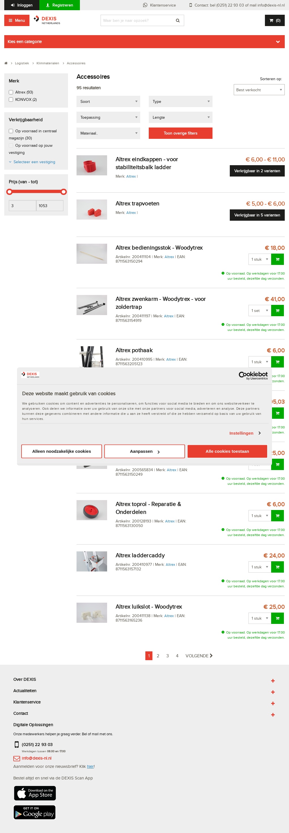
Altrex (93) (24, 92)
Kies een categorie (25, 41)
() (278, 20)
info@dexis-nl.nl (36, 758)
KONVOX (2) (26, 99)
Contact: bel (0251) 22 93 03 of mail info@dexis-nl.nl (240, 5)
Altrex (131, 176)
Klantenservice (163, 5)
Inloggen (25, 5)
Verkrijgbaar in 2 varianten (257, 171)
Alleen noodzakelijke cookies (61, 451)
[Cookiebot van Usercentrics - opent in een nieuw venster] (243, 375)
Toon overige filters (180, 133)
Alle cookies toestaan (227, 451)
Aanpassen (145, 451)
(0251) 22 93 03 (37, 744)
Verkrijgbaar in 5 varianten (257, 215)
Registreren (62, 5)
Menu (20, 20)
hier (90, 766)
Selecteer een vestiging (34, 162)
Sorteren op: (271, 79)
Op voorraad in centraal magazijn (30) (33, 134)
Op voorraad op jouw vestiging (30, 149)
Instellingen (242, 433)
